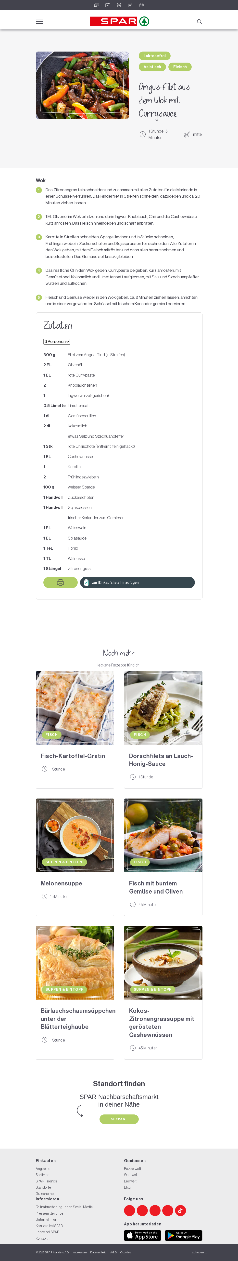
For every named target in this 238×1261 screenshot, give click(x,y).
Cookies (125, 1252)
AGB (113, 1252)
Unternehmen (46, 1219)
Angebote (43, 1169)
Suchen (118, 1119)
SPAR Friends (46, 1181)
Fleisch (180, 67)
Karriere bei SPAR (49, 1226)
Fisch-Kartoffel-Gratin (73, 756)
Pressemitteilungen (51, 1213)
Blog (127, 1187)
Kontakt (42, 1238)
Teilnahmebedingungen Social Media (64, 1207)
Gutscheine (45, 1194)
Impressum (80, 1252)
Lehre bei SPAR (48, 1232)
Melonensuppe (62, 883)
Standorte (43, 1187)
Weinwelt (131, 1175)
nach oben (199, 1252)
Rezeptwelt (132, 1169)
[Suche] (199, 21)
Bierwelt (130, 1181)
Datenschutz (98, 1252)
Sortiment (43, 1175)
